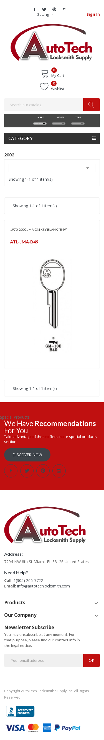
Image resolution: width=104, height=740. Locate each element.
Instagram (64, 9)
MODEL (59, 117)
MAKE (39, 117)
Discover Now (27, 454)
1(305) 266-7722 (28, 580)
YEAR (77, 117)
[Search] (52, 104)
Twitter (44, 9)
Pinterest (54, 9)
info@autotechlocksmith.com (43, 586)
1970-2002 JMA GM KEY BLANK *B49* (38, 229)
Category (20, 138)
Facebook (34, 9)
